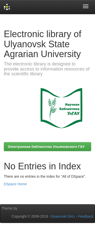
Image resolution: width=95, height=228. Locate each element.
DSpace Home (15, 184)
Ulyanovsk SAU (62, 216)
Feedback (85, 216)
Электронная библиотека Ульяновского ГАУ (46, 147)
